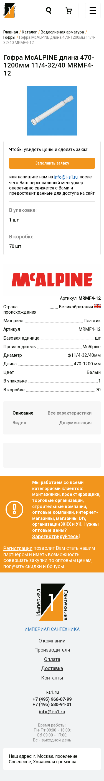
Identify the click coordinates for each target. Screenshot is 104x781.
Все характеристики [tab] (70, 413)
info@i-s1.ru (66, 177)
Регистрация (17, 548)
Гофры (9, 37)
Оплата (52, 659)
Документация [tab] (75, 422)
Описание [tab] (23, 413)
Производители (52, 650)
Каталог (29, 32)
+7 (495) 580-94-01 (52, 704)
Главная (10, 32)
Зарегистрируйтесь (55, 536)
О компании (52, 641)
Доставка (52, 668)
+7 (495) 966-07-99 (52, 699)
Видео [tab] (19, 422)
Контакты (52, 678)
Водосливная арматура (62, 32)
